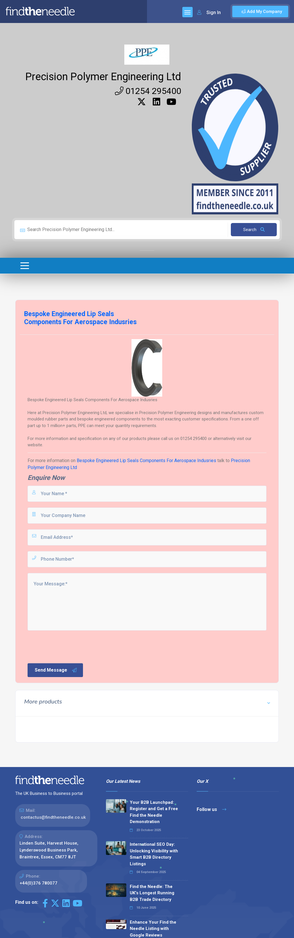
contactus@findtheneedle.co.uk (53, 817)
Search (254, 229)
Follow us (211, 809)
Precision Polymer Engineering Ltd (103, 77)
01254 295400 (148, 91)
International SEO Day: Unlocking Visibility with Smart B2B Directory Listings (154, 854)
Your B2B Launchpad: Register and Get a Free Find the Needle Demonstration (154, 812)
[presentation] (70, 646)
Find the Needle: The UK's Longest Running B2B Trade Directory (152, 893)
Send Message (56, 670)
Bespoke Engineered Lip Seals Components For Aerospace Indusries (147, 460)
